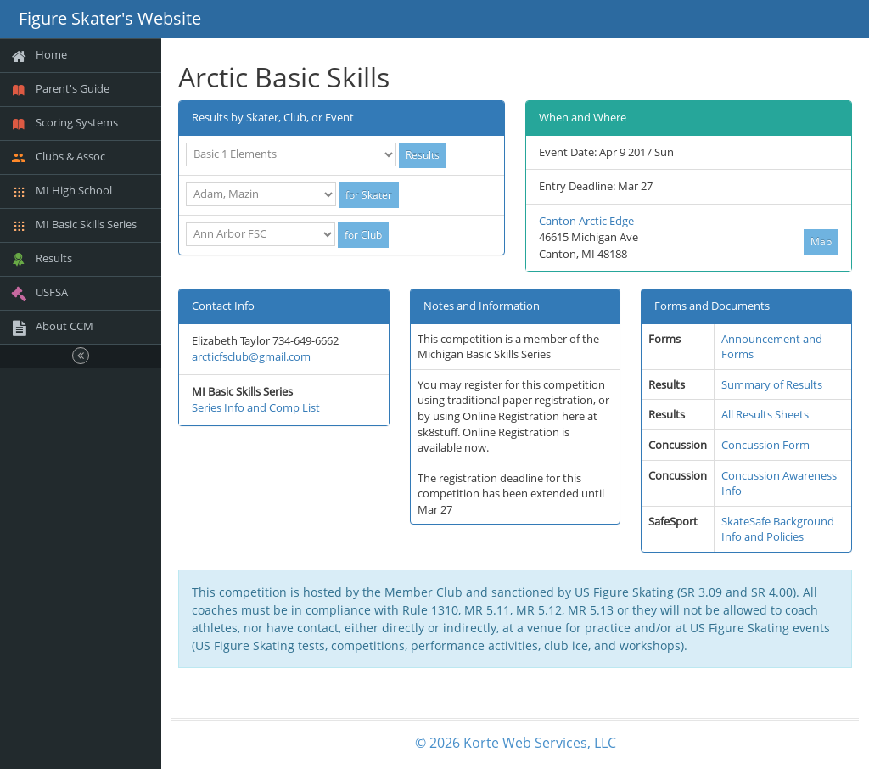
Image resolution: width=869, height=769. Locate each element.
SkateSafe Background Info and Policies (777, 529)
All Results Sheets (765, 414)
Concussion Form (765, 444)
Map (821, 241)
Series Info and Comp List (256, 407)
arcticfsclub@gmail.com (251, 356)
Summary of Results (771, 384)
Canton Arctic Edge (586, 220)
